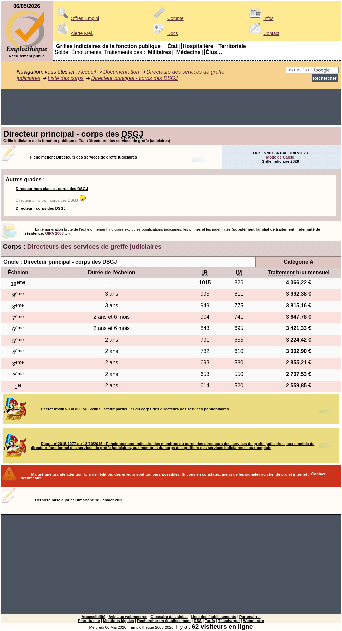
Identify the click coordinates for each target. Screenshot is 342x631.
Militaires (159, 52)
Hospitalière (198, 46)
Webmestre (253, 621)
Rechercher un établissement (164, 621)
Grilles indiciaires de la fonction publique (108, 46)
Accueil (87, 72)
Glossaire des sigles (168, 617)
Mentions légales (118, 621)
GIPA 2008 (54, 233)
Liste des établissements (213, 617)
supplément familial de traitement (263, 229)
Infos (260, 18)
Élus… (214, 52)
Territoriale (232, 46)
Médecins (188, 52)
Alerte (74, 33)
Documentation (121, 72)
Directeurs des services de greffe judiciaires (94, 246)
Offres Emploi (77, 18)
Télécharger (229, 621)
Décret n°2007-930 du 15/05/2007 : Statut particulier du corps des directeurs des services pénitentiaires (135, 409)
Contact (263, 33)
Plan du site (89, 621)
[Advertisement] (171, 107)
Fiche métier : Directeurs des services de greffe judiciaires (83, 157)
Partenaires (250, 617)
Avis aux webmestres (127, 617)
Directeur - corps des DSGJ (41, 208)
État (172, 46)
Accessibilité (93, 617)
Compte (167, 18)
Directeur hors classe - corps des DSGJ (52, 189)
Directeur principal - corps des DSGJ (134, 78)
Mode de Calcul (280, 157)
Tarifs (210, 621)
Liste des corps (66, 78)
